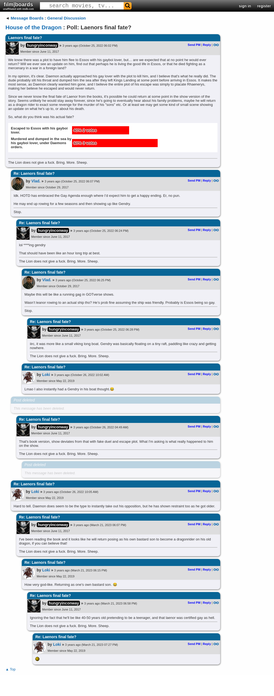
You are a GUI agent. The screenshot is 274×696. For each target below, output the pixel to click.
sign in (245, 6)
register (264, 6)
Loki (46, 374)
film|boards (18, 5)
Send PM (194, 44)
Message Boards (27, 18)
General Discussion (66, 18)
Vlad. (35, 181)
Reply (207, 44)
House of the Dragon (33, 27)
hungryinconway (42, 45)
